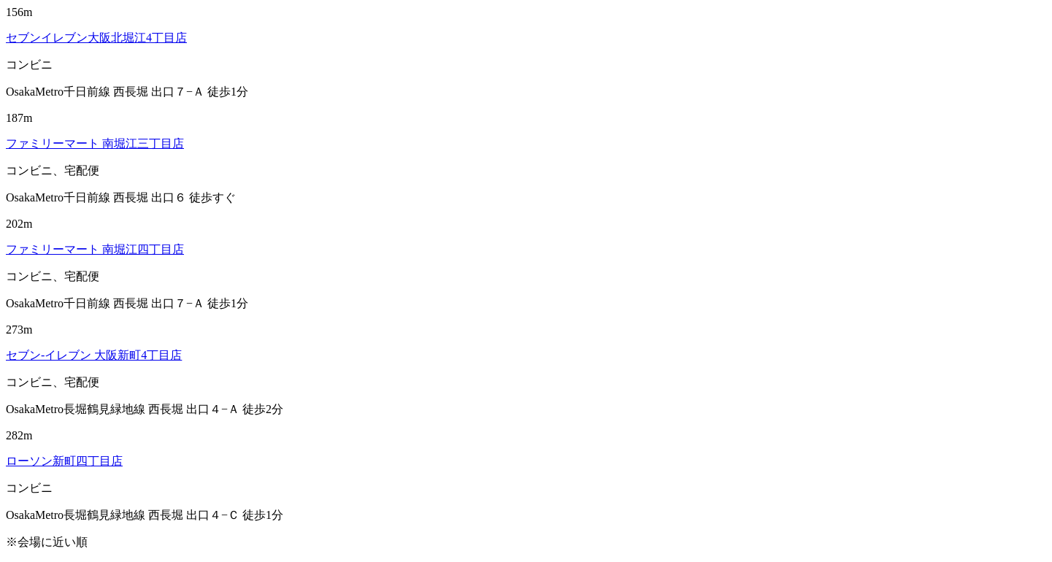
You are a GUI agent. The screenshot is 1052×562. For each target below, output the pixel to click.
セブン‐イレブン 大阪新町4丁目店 (94, 355)
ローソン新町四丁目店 (64, 461)
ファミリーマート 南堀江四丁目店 (95, 249)
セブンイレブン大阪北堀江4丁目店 (96, 37)
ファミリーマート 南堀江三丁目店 (95, 143)
